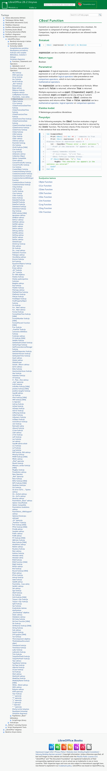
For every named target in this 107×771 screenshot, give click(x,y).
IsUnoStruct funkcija (19, 422)
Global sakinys (17, 360)
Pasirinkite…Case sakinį (20, 97)
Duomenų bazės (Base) (13, 30)
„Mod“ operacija (18, 461)
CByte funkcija (17, 101)
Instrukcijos (14, 722)
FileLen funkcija (18, 296)
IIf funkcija (16, 378)
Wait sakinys (17, 674)
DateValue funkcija (19, 209)
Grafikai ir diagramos (12, 34)
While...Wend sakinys (20, 685)
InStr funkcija (17, 384)
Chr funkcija (16, 145)
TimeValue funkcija (19, 648)
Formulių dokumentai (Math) (15, 32)
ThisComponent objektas (21, 639)
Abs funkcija (16, 73)
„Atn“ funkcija (17, 84)
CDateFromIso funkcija (20, 127)
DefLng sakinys (17, 231)
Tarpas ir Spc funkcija (20, 599)
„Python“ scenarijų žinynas (17, 725)
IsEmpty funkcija (18, 408)
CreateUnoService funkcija (22, 176)
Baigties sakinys (18, 283)
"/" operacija (16, 702)
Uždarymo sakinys (18, 154)
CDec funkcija (17, 136)
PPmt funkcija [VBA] (19, 527)
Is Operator (16, 402)
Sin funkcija (16, 595)
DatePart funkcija (18, 204)
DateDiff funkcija (18, 202)
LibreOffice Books (70, 740)
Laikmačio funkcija (18, 652)
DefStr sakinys (17, 237)
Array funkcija (17, 77)
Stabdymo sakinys (18, 617)
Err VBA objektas (18, 274)
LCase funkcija (17, 430)
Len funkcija (16, 439)
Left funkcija (16, 437)
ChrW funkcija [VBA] (19, 147)
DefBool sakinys (18, 217)
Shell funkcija (17, 593)
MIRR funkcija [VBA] (19, 457)
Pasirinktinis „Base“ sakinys (22, 501)
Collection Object (18, 156)
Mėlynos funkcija (18, 90)
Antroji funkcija (17, 577)
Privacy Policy (60, 752)
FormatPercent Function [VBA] (21, 324)
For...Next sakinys (18, 307)
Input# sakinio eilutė (19, 443)
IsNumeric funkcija (19, 417)
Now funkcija (17, 479)
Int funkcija (16, 395)
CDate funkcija (17, 132)
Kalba (31, 7)
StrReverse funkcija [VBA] (21, 626)
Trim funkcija (17, 654)
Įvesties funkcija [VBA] (20, 389)
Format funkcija (18, 312)
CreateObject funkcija (20, 169)
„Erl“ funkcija (17, 270)
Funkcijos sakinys (18, 336)
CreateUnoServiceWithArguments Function (22, 179)
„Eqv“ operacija (17, 266)
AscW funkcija (17, 81)
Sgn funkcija (16, 590)
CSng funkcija (17, 187)
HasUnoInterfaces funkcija (22, 371)
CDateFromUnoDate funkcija (19, 122)
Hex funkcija (16, 373)
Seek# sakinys (17, 582)
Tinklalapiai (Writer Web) (14, 20)
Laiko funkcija (17, 650)
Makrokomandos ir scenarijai (15, 37)
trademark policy (65, 766)
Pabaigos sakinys (18, 255)
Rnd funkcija (16, 569)
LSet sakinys (16, 432)
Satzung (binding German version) (48, 754)
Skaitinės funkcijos (19, 485)
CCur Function (45, 185)
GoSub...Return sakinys (20, 364)
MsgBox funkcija (18, 470)
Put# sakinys (17, 536)
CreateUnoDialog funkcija (21, 171)
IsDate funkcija (17, 406)
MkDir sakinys (17, 459)
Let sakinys (16, 441)
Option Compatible (19, 158)
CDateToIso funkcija (19, 130)
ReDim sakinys (17, 547)
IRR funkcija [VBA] (19, 400)
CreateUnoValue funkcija (21, 185)
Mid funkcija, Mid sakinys (21, 452)
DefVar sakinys (17, 239)
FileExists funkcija (18, 294)
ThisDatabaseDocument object (21, 642)
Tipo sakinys (16, 661)
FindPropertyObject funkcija (19, 302)
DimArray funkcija (18, 244)
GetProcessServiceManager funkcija (22, 348)
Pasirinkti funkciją (18, 143)
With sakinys (17, 687)
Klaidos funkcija (18, 277)
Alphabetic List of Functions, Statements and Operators (19, 68)
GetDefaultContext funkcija (22, 343)
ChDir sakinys (17, 138)
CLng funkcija (17, 152)
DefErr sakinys (17, 226)
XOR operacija (17, 691)
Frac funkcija (17, 327)
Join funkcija (16, 424)
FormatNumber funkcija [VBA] (20, 319)
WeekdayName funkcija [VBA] (20, 681)
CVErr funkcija (17, 195)
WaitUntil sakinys (18, 676)
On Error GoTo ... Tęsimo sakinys (21, 491)
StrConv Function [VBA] (21, 621)
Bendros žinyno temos (13, 732)
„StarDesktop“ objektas (20, 612)
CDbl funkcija (17, 134)
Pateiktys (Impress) (12, 25)
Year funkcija (17, 694)
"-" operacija (16, 696)
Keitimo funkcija (18, 553)
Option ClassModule (19, 503)
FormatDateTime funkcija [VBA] (21, 315)
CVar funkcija (17, 193)
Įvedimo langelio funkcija (21, 391)
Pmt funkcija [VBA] (19, 525)
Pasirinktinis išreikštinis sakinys (20, 508)
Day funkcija (16, 211)
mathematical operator (49, 102)
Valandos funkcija (18, 375)
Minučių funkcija (18, 454)
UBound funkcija (18, 667)
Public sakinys (17, 533)
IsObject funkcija (18, 419)
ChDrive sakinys (18, 141)
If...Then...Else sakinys (20, 380)
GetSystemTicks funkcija (21, 356)
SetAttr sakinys (17, 586)
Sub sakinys (16, 630)
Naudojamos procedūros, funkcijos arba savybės (19, 51)
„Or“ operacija (17, 520)
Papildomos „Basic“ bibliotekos (18, 717)
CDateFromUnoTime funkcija (19, 115)
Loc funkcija (16, 446)
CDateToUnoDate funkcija (21, 125)
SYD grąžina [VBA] (19, 634)
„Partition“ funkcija (19, 522)
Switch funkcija (17, 632)
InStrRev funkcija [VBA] (21, 386)
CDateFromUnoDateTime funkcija (21, 106)
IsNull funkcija (17, 415)
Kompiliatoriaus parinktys (19, 48)
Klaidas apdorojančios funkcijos (20, 280)
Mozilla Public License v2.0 (87, 756)
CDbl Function (45, 192)
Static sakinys (17, 615)
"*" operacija (16, 698)
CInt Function (45, 200)
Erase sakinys (17, 268)
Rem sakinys (16, 551)
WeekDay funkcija (18, 678)
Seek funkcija (17, 580)
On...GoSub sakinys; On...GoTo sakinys (19, 495)
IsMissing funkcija (18, 413)
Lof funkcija (16, 448)
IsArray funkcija (18, 404)
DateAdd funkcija (18, 200)
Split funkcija (17, 604)
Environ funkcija (18, 259)
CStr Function (45, 211)
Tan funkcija (16, 637)
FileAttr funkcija (18, 288)
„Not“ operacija (17, 476)
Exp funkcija (16, 285)
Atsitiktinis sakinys (19, 544)
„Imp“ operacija (17, 382)
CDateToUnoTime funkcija (21, 119)
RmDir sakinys (17, 566)
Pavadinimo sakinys (19, 472)
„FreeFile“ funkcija (19, 329)
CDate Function (46, 189)
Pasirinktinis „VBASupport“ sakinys (22, 512)
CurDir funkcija (17, 191)
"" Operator (16, 705)
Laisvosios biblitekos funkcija (19, 333)
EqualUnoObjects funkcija (21, 264)
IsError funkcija (18, 411)
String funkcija (17, 628)
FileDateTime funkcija (20, 292)
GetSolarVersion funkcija (21, 353)
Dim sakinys (16, 246)
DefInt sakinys (17, 228)
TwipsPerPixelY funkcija (21, 659)
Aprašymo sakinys (18, 215)
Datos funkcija (17, 198)
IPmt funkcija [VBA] (19, 397)
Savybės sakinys (18, 531)
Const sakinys (17, 160)
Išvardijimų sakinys (19, 257)
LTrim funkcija (17, 435)
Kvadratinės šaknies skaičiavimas (19, 609)
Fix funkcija (16, 305)
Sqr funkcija (16, 606)
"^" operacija (17, 707)
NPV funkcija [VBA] (19, 483)
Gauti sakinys (17, 358)
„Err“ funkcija (17, 272)
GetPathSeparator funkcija (22, 351)
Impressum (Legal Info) (44, 752)
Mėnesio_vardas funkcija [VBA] (21, 466)
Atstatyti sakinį (17, 555)
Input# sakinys (17, 393)
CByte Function (45, 181)
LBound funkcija (18, 428)
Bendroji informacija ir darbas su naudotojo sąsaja (19, 42)
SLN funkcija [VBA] (19, 597)
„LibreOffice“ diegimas (13, 730)
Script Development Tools (17, 727)
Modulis (12, 7)
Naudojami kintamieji (19, 711)
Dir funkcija (16, 248)
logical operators (65, 76)
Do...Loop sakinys (18, 250)
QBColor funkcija (18, 540)
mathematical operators (49, 81)
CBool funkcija (17, 99)
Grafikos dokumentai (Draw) (15, 27)
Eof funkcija (16, 261)
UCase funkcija (17, 669)
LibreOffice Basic (14, 39)
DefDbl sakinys (17, 224)
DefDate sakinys (18, 222)
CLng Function (45, 204)
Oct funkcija (16, 487)
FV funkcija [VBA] (18, 338)
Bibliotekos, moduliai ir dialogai (18, 56)
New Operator (17, 474)
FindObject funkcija (19, 299)
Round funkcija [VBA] (20, 571)
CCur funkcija (17, 103)
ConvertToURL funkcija (20, 165)
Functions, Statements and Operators (21, 62)
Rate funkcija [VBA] (19, 542)
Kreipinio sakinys (18, 92)
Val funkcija (16, 672)
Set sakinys (16, 588)
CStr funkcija (17, 189)
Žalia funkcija (17, 369)
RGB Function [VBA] (19, 562)
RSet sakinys (17, 573)
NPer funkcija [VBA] (19, 481)
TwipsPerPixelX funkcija (21, 656)
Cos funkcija (16, 167)
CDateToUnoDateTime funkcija (20, 111)
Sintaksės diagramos (17, 59)
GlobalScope (17, 86)
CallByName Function (20, 95)
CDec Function (45, 196)
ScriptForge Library (19, 720)
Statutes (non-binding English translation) (83, 752)
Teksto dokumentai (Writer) (15, 18)
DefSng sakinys (18, 235)
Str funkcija (16, 623)
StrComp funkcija (18, 619)
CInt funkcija (17, 149)
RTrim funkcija (17, 575)
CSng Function (45, 207)
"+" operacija (17, 700)
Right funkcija (17, 564)
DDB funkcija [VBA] (19, 213)
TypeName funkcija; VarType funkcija (19, 664)
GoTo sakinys (17, 367)
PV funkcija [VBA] (18, 538)
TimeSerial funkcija (19, 645)
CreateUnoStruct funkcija (21, 182)
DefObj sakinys (17, 233)
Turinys (5, 15)
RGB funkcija (17, 560)
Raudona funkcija (18, 549)
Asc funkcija (16, 79)
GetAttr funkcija (18, 340)
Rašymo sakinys (18, 689)
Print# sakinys (17, 529)
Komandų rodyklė (16, 46)
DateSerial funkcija (19, 206)
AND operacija (17, 75)
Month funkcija (17, 463)
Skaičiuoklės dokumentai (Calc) (16, 22)
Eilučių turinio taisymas (20, 709)
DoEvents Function (19, 253)
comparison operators (48, 79)
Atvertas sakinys (18, 498)
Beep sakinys (17, 88)
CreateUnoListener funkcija (22, 174)
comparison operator (86, 102)
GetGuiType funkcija (19, 345)
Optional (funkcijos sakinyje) (19, 517)
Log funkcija (16, 450)
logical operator (67, 102)
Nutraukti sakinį (18, 426)
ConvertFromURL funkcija (21, 163)
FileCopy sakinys (18, 290)
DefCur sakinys (17, 220)
